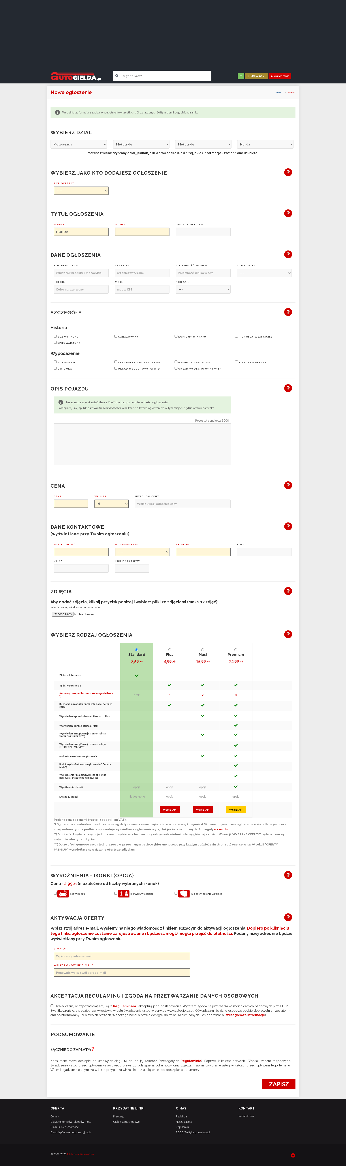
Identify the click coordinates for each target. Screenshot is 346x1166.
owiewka (63, 368)
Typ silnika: (247, 265)
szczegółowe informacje (245, 1015)
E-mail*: (60, 948)
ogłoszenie (280, 76)
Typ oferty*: (65, 183)
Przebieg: (123, 265)
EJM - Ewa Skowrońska (80, 1154)
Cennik (55, 1116)
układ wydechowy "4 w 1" (198, 368)
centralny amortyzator (137, 362)
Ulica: (59, 561)
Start (279, 92)
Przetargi (118, 1116)
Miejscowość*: (66, 544)
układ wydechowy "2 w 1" (137, 368)
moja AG (256, 76)
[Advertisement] (173, 32)
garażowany (126, 336)
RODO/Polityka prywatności (193, 1132)
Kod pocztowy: (128, 561)
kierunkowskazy (251, 362)
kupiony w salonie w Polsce (198, 894)
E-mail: (242, 544)
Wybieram (169, 809)
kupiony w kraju (190, 336)
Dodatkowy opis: (190, 224)
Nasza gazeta (184, 1122)
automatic (65, 362)
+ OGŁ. (291, 92)
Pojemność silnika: (192, 265)
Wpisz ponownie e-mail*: (74, 965)
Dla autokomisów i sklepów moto (71, 1122)
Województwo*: (129, 544)
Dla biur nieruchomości (65, 1127)
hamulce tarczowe (192, 362)
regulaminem (124, 1006)
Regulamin (182, 1127)
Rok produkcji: (67, 265)
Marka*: (60, 224)
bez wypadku (66, 336)
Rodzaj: (182, 282)
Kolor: (59, 282)
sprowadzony (67, 342)
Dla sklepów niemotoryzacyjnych (71, 1132)
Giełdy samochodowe (126, 1122)
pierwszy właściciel (254, 336)
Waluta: (101, 496)
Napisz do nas (246, 1116)
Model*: (121, 224)
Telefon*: (184, 544)
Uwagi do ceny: (147, 496)
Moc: (119, 282)
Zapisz (279, 1084)
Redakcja (181, 1116)
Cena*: (59, 496)
